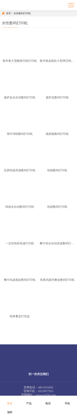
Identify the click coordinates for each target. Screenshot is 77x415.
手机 (67, 400)
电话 (48, 400)
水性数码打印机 (22, 13)
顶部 (9, 409)
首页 (8, 13)
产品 (29, 400)
